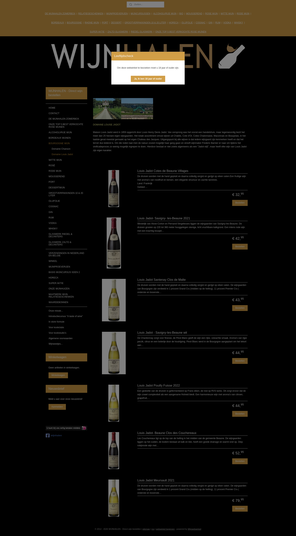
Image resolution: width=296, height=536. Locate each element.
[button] (148, 79)
